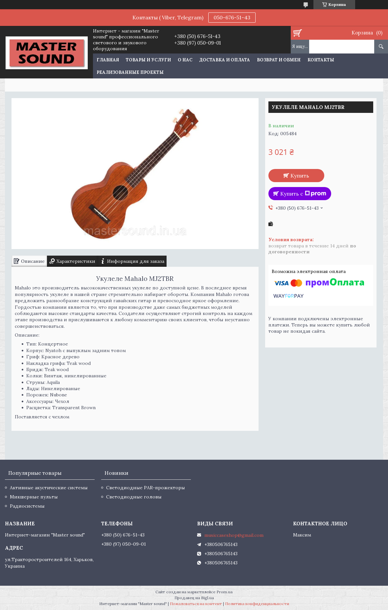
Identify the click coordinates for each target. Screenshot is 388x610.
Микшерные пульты (34, 497)
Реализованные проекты (130, 72)
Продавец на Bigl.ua (194, 597)
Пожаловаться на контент (196, 603)
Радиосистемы (27, 506)
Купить (299, 175)
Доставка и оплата (224, 60)
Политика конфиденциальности (257, 603)
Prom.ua (225, 591)
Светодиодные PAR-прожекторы (145, 488)
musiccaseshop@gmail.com (233, 535)
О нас (185, 60)
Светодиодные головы (134, 497)
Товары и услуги (148, 60)
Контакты (321, 60)
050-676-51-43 (232, 17)
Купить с (303, 193)
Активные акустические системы (49, 488)
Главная (108, 60)
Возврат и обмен (279, 60)
